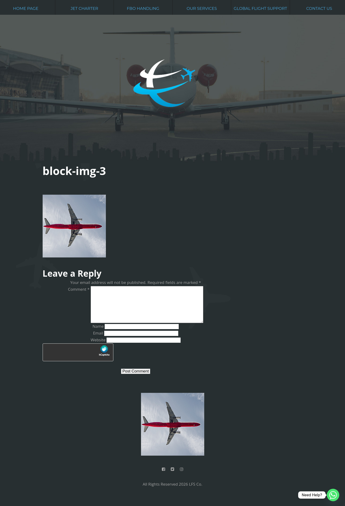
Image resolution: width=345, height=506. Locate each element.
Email (98, 340)
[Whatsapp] (333, 495)
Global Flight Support (260, 8)
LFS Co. (195, 491)
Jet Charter (84, 8)
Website (98, 347)
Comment (74, 289)
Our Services (202, 8)
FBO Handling (143, 8)
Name (98, 333)
